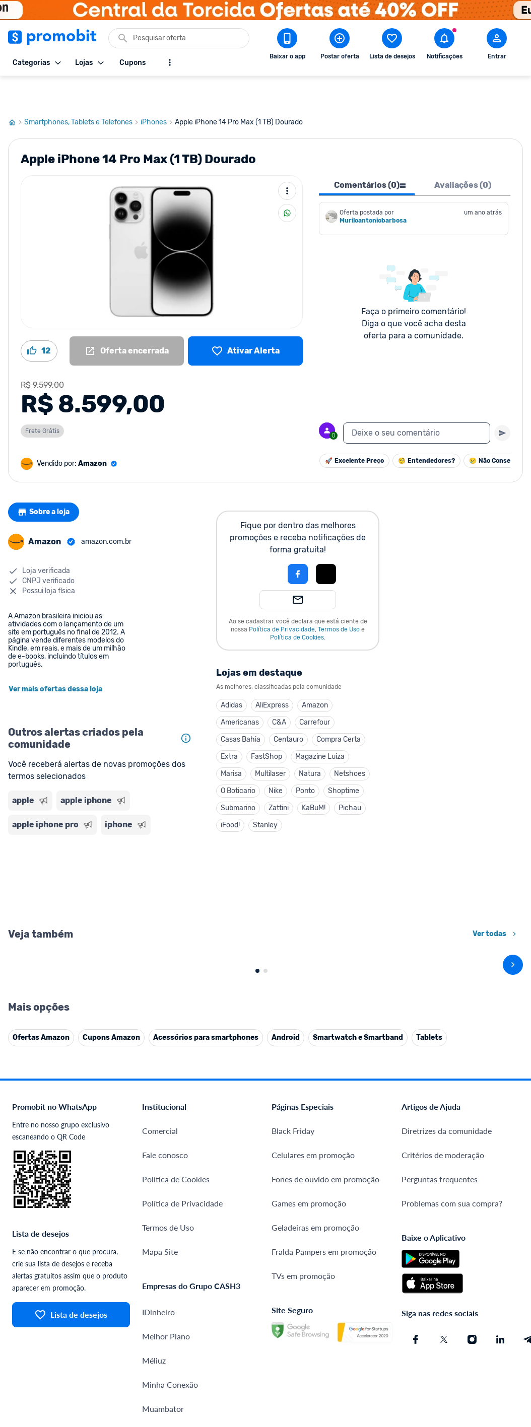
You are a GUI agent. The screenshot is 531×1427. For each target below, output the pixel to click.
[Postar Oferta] (339, 45)
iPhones (158, 92)
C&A (279, 692)
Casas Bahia (240, 709)
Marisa (231, 743)
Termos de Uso (339, 599)
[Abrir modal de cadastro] (497, 45)
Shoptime (343, 760)
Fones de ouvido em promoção (325, 1371)
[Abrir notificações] (444, 45)
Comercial (160, 1323)
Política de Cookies (297, 607)
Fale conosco (165, 1347)
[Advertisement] (102, 850)
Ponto (305, 760)
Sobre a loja (47, 482)
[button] (263, 544)
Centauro (288, 709)
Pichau (350, 777)
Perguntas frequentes (440, 1371)
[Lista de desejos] (245, 320)
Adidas (231, 675)
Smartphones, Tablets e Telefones (82, 92)
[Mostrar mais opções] (170, 62)
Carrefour (314, 692)
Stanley (265, 795)
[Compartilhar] (287, 183)
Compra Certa (338, 709)
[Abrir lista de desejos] (392, 45)
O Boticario (238, 760)
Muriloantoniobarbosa (373, 190)
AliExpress (272, 675)
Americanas (240, 692)
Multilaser (270, 743)
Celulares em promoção (313, 1347)
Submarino (238, 777)
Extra (229, 726)
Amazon (315, 675)
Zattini (279, 777)
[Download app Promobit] (287, 45)
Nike (276, 760)
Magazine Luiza (320, 726)
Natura (310, 743)
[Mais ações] (287, 161)
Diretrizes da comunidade (447, 1323)
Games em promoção (309, 1395)
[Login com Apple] (326, 544)
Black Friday (293, 1323)
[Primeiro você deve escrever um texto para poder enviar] (502, 403)
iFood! (230, 795)
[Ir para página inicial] (16, 92)
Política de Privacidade (282, 599)
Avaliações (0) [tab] (462, 155)
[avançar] (513, 1046)
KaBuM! (313, 777)
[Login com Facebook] (298, 544)
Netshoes (349, 743)
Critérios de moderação (443, 1347)
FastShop (266, 726)
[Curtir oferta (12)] (39, 320)
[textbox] (417, 403)
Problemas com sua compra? (452, 1395)
